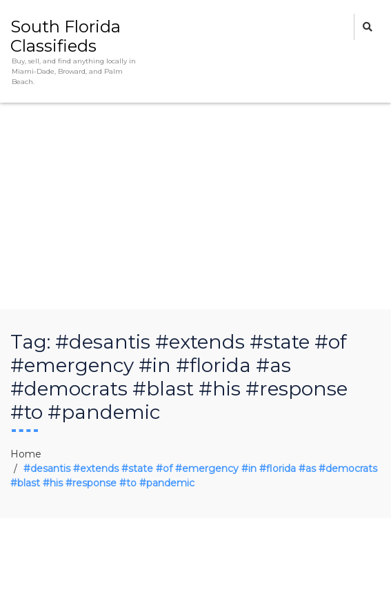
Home (25, 454)
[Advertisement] (195, 206)
